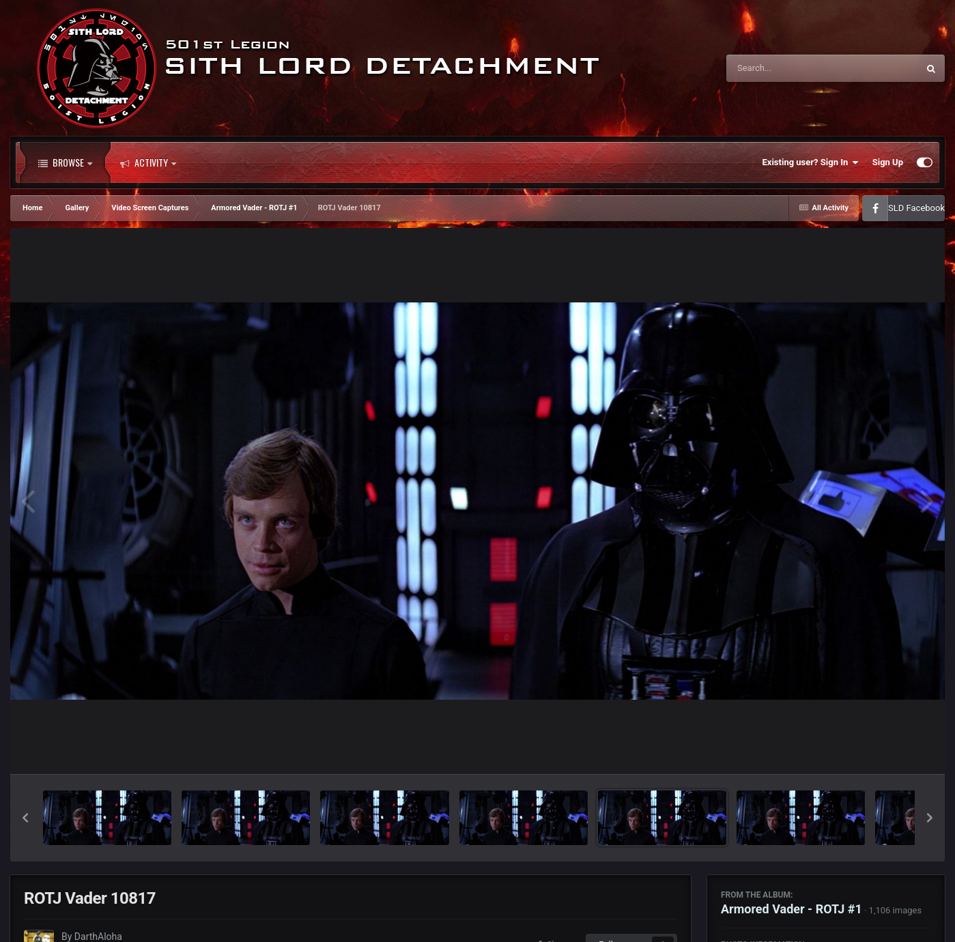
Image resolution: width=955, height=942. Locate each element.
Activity (148, 162)
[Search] (787, 68)
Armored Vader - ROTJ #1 (791, 909)
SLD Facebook (916, 208)
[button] (25, 818)
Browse (65, 162)
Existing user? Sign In (810, 162)
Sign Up (887, 162)
